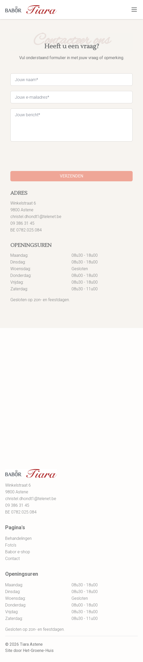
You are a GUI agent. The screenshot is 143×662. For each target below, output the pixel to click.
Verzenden (71, 176)
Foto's (10, 545)
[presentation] (49, 157)
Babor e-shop (17, 551)
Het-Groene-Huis (38, 650)
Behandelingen (18, 538)
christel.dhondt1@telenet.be (35, 216)
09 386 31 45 (22, 223)
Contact (12, 558)
